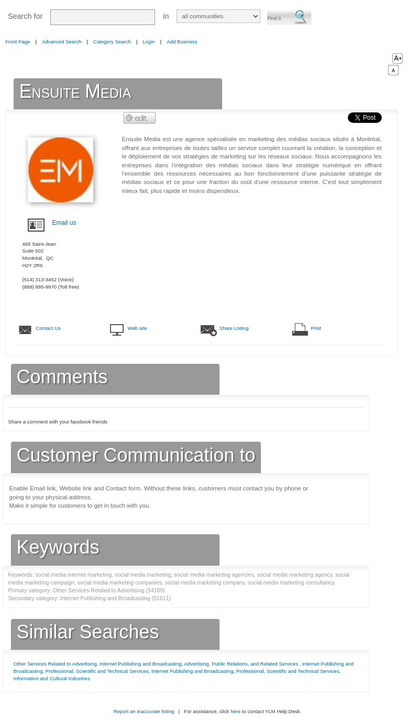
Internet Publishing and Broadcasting (141, 664)
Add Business (182, 41)
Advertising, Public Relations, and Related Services (241, 664)
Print (316, 328)
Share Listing (234, 328)
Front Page (17, 41)
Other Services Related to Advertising (55, 664)
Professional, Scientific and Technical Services (97, 671)
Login (148, 41)
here (235, 711)
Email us (64, 222)
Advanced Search (62, 41)
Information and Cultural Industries (52, 678)
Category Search (112, 41)
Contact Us (48, 328)
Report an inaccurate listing (144, 711)
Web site (137, 328)
